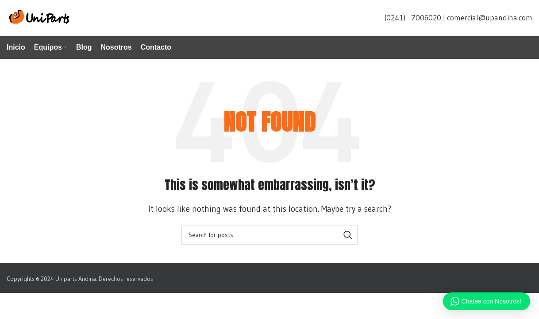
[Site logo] (40, 16)
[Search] (269, 235)
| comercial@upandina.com (487, 17)
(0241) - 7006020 (412, 17)
